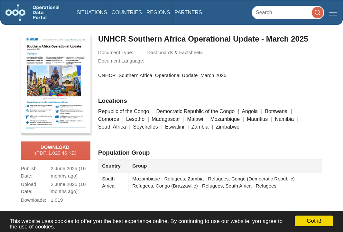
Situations (92, 12)
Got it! (314, 221)
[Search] (288, 12)
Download (55, 150)
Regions (158, 12)
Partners (188, 12)
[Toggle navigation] (333, 12)
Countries (127, 12)
